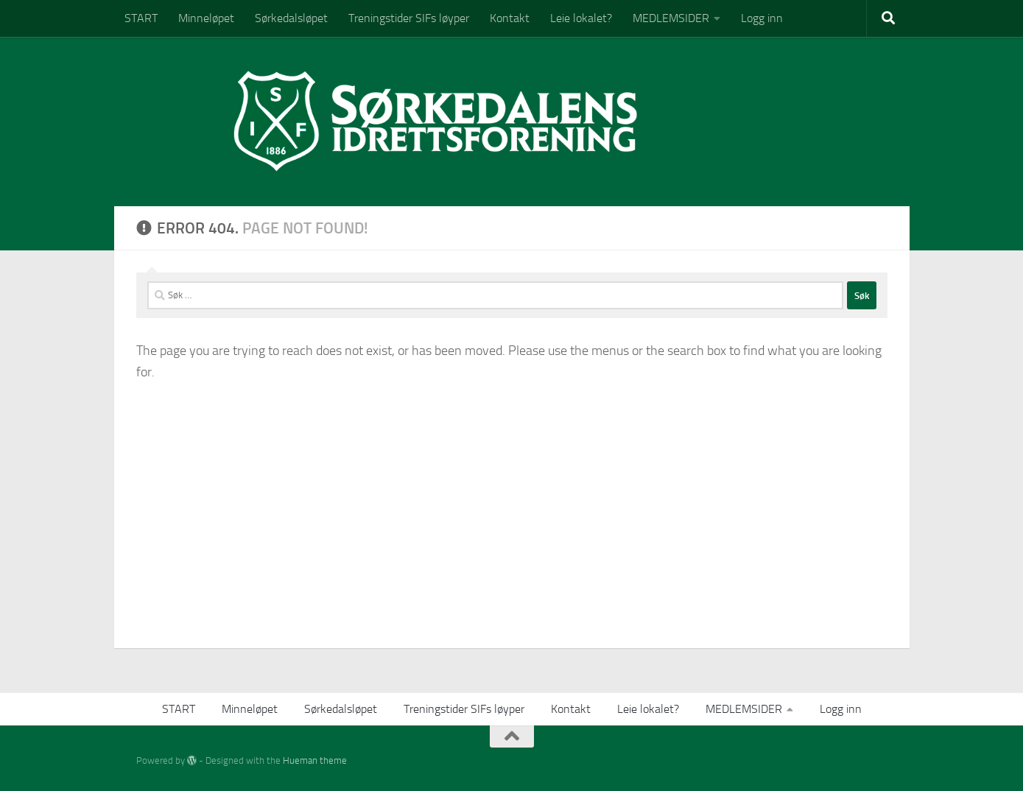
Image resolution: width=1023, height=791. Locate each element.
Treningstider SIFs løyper (408, 18)
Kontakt (510, 18)
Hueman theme (315, 760)
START (141, 18)
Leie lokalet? (581, 18)
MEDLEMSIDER (671, 18)
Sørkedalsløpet (291, 18)
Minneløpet (206, 18)
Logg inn (762, 18)
